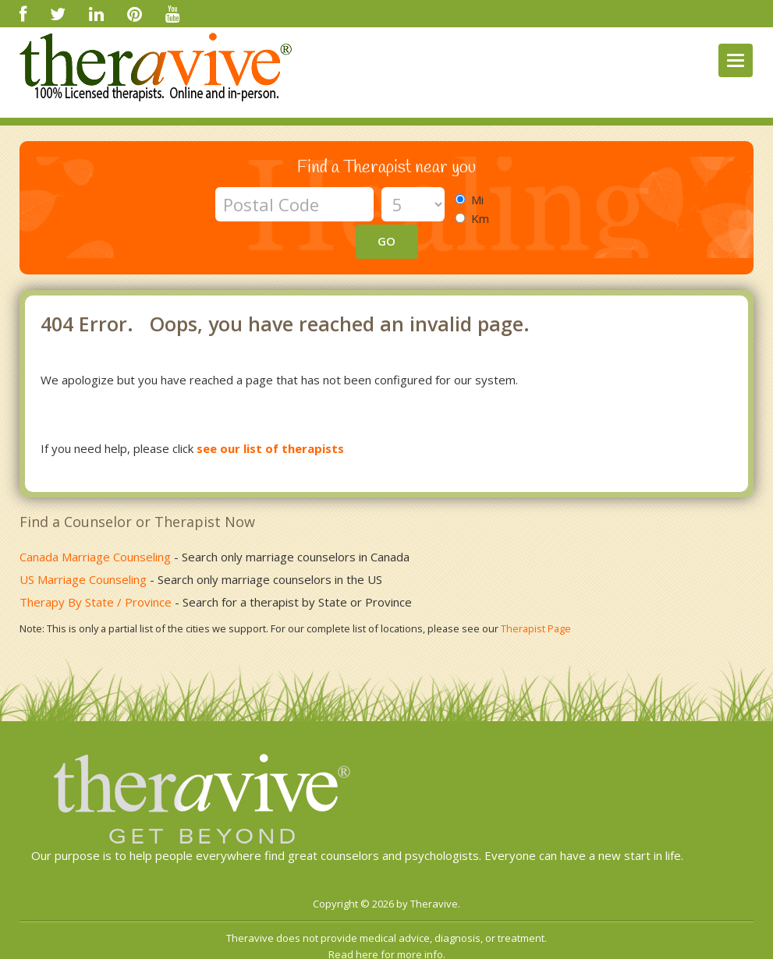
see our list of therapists (270, 414)
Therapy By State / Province (96, 567)
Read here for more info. (386, 920)
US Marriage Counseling (83, 545)
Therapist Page (536, 594)
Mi (474, 199)
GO (527, 203)
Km (477, 218)
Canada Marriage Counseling (95, 522)
